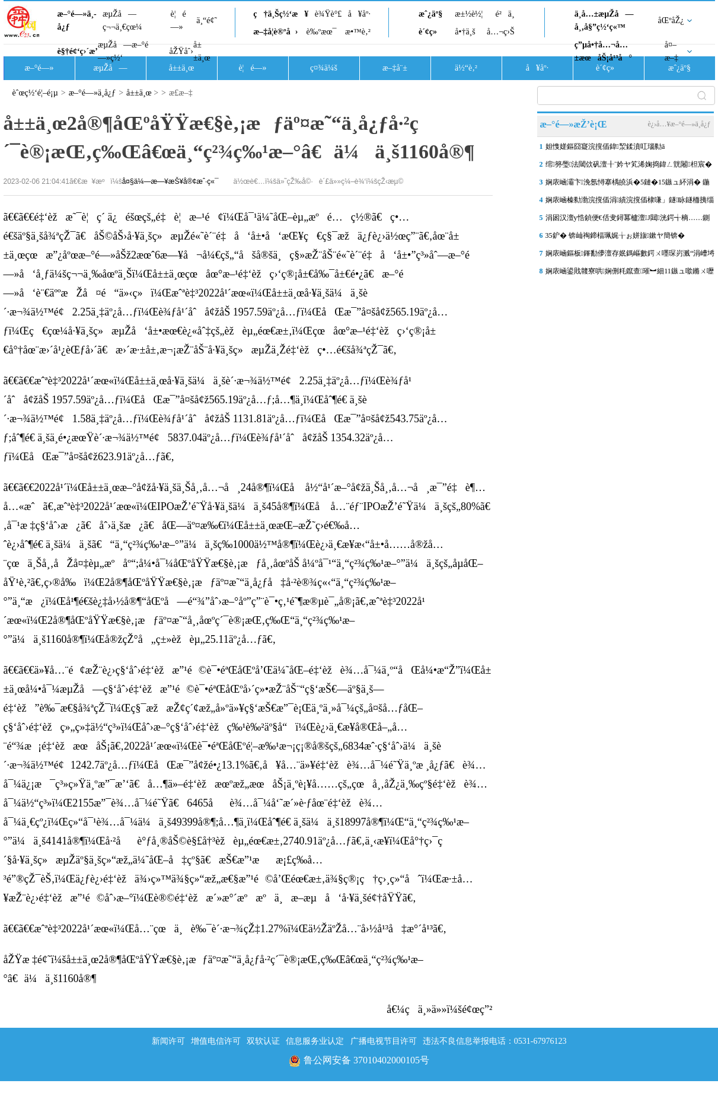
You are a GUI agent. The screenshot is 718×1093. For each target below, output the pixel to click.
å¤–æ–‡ (671, 51)
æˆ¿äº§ (430, 13)
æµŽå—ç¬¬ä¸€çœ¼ (122, 20)
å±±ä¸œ (201, 51)
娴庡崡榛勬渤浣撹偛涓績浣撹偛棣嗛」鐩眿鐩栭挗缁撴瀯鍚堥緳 (629, 202)
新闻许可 (168, 1041)
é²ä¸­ (504, 13)
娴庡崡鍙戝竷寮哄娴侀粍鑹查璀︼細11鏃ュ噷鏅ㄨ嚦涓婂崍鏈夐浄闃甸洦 (629, 273)
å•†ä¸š (465, 31)
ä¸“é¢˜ (206, 20)
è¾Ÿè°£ (328, 13)
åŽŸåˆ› (181, 51)
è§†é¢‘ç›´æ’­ (78, 51)
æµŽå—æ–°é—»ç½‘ (123, 51)
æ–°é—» (38, 67)
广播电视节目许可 (383, 1041)
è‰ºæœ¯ (322, 31)
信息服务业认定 (315, 1041)
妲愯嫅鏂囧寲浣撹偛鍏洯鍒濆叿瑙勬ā (605, 146)
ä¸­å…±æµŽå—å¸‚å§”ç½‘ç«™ (604, 20)
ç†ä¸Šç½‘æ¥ (280, 13)
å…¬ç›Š (501, 31)
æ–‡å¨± (394, 67)
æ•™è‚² (358, 31)
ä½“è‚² (466, 67)
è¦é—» (178, 20)
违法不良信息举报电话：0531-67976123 (495, 1041)
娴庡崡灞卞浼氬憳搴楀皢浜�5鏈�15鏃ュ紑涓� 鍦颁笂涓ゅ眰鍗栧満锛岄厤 (627, 184)
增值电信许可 (216, 1041)
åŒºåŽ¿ (671, 20)
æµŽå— (110, 67)
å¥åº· (359, 13)
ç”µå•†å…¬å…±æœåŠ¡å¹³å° (603, 51)
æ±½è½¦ (469, 13)
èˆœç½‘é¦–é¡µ (35, 92)
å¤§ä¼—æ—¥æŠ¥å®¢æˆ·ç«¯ (170, 181)
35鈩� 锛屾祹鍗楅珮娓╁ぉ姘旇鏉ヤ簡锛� (615, 235)
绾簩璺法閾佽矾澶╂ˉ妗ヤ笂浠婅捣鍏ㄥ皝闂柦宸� (628, 164)
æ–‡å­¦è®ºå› (275, 31)
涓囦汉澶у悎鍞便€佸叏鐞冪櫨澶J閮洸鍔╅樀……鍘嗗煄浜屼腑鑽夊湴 (627, 220)
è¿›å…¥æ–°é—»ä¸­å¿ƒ (678, 124)
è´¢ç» (431, 31)
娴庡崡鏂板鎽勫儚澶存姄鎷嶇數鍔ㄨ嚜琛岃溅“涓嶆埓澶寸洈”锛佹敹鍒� (630, 255)
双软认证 (263, 1041)
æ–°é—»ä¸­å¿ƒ (77, 20)
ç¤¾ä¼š (323, 67)
